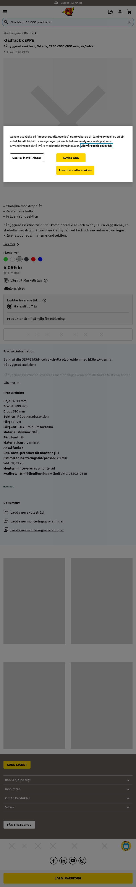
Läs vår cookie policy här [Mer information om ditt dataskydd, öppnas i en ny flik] (96, 146)
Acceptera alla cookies (75, 170)
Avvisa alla (71, 158)
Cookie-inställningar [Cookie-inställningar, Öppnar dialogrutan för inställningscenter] (27, 158)
